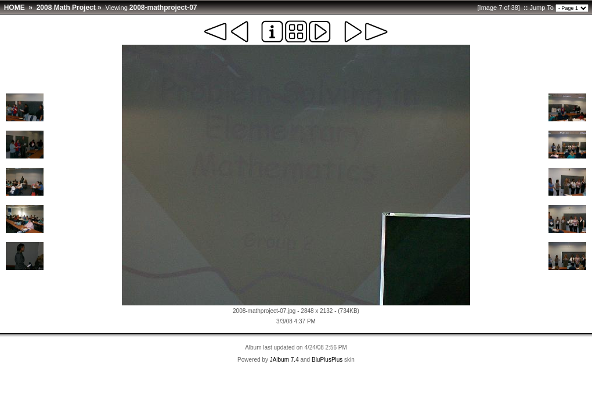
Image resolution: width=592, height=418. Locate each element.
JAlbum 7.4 (284, 359)
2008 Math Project (66, 7)
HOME (14, 7)
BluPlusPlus (327, 359)
